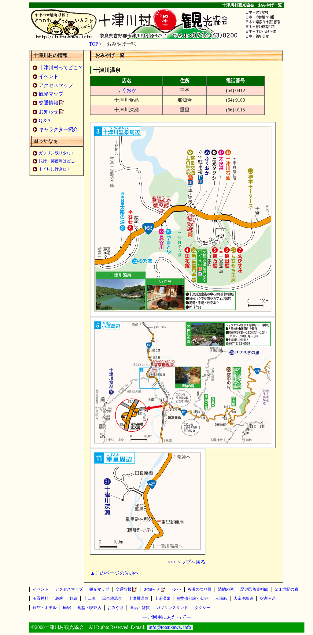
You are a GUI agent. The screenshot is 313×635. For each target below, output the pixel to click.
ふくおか (126, 90)
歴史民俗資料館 (254, 589)
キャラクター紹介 (58, 129)
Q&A (176, 589)
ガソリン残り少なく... (58, 153)
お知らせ (48, 111)
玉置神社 (41, 598)
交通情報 (48, 102)
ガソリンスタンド (172, 607)
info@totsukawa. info (170, 627)
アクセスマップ (56, 85)
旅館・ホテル (45, 607)
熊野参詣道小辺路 (193, 598)
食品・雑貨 (140, 607)
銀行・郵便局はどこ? (57, 161)
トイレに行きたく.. (56, 169)
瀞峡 (59, 598)
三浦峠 (221, 598)
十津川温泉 (138, 598)
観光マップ (51, 93)
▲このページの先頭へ (114, 573)
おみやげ (115, 607)
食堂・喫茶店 (89, 607)
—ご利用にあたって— (166, 617)
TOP (93, 44)
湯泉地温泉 (112, 598)
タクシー (202, 607)
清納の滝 (226, 589)
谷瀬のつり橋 (200, 589)
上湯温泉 (163, 598)
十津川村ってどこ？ (61, 67)
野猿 (73, 598)
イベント (48, 76)
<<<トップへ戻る (186, 562)
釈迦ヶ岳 (268, 598)
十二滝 (90, 598)
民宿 (67, 607)
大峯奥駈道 (243, 598)
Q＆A (45, 120)
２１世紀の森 (286, 589)
